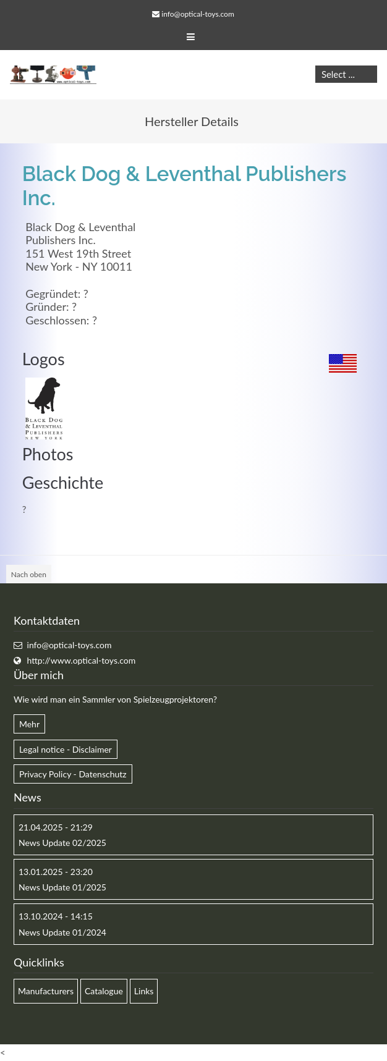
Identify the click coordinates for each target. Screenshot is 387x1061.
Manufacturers (46, 991)
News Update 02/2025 (62, 842)
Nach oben (28, 574)
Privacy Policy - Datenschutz (73, 774)
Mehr (29, 724)
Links (144, 991)
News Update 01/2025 (62, 887)
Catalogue (104, 991)
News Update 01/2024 (62, 932)
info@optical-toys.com (197, 14)
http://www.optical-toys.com (81, 660)
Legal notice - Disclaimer (65, 749)
